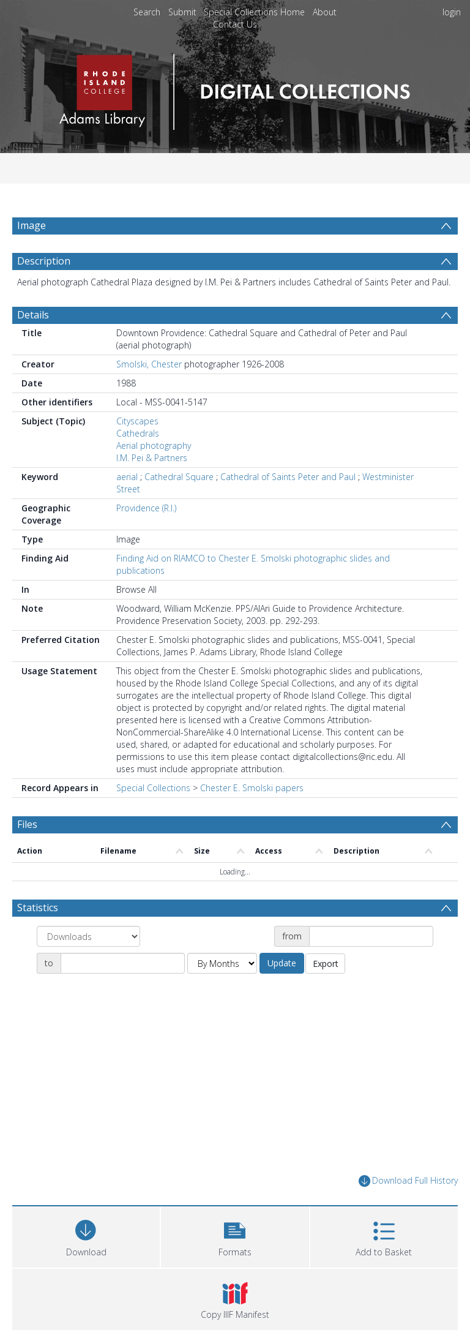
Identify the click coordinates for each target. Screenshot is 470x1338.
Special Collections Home (254, 12)
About (325, 12)
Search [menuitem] (146, 12)
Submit (182, 12)
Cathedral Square (179, 506)
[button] (234, 1265)
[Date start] (371, 965)
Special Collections (153, 817)
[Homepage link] (234, 88)
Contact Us (235, 24)
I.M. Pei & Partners (151, 487)
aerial (127, 506)
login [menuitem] (451, 12)
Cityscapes (137, 450)
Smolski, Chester (149, 393)
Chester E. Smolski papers (252, 817)
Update (281, 992)
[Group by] (88, 965)
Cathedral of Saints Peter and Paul (288, 506)
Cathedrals (137, 462)
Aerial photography (153, 475)
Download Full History (408, 1210)
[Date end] (123, 992)
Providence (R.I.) (146, 537)
